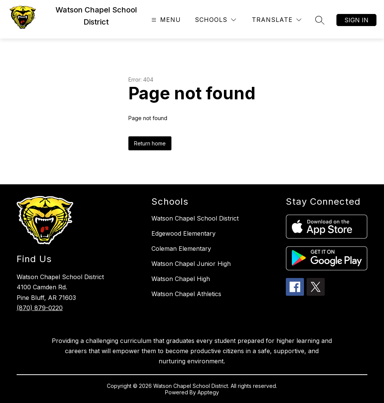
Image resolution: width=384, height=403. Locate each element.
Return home (150, 143)
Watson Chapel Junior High (191, 263)
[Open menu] (165, 20)
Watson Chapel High (180, 279)
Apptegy (208, 392)
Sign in (356, 20)
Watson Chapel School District (195, 218)
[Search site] (319, 20)
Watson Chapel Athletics (186, 294)
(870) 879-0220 (40, 308)
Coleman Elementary (181, 248)
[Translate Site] (276, 20)
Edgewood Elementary (183, 233)
